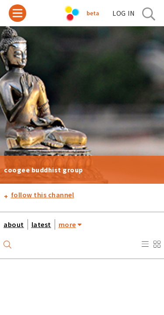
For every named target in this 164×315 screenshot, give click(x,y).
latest (41, 224)
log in (123, 13)
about (13, 224)
